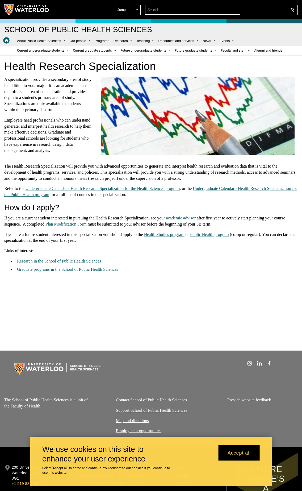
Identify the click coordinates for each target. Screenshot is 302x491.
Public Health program (209, 234)
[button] (254, 10)
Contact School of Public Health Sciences (151, 400)
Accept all (239, 452)
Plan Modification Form (66, 224)
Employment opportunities (138, 430)
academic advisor (181, 218)
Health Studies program (164, 234)
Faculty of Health (25, 406)
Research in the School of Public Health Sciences (59, 261)
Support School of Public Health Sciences (151, 410)
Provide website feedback (249, 400)
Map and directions (132, 420)
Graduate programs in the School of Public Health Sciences (67, 269)
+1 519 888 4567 (26, 483)
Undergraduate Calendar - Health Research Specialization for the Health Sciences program (103, 188)
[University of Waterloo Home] (26, 9)
